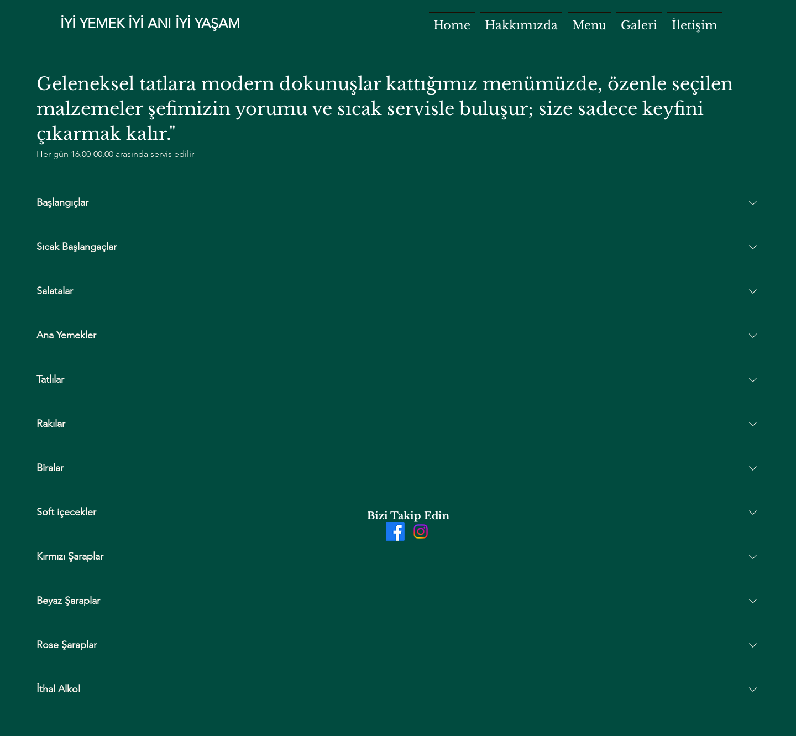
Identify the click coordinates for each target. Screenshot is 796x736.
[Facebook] (395, 531)
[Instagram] (420, 531)
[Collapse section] (753, 203)
